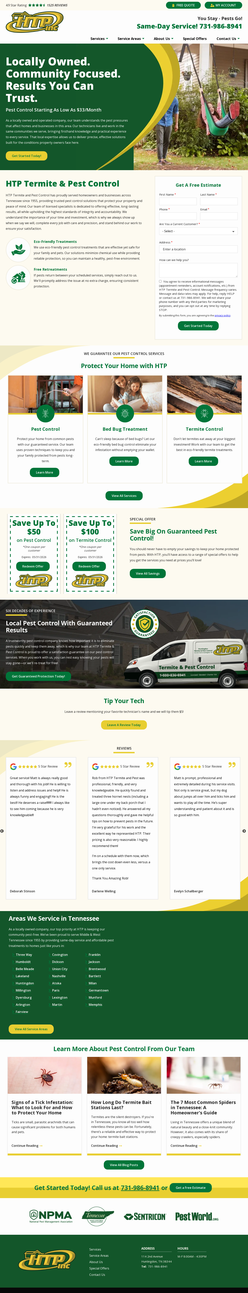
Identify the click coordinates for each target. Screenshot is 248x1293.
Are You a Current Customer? (178, 224)
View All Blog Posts (124, 1165)
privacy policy (222, 315)
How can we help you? (174, 260)
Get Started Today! (26, 156)
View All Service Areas (31, 1029)
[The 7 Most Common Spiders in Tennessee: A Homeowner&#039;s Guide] (203, 1106)
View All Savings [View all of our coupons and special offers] (148, 573)
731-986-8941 (140, 1187)
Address (164, 242)
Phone (163, 209)
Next (244, 831)
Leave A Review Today (124, 725)
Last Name (207, 194)
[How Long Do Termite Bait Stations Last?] (124, 1106)
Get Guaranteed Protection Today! (38, 676)
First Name (166, 194)
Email (203, 209)
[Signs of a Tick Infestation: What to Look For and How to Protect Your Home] (44, 1106)
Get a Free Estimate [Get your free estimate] (191, 1188)
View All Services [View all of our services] (124, 496)
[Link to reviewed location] (41, 766)
